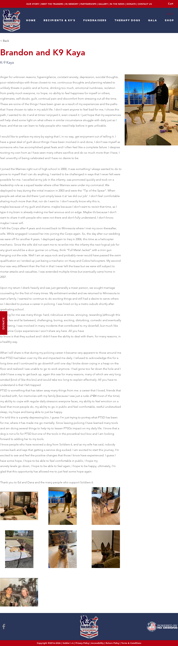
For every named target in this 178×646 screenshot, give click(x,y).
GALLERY (103, 3)
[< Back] (8, 41)
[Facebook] (3, 626)
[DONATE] (3, 323)
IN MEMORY (71, 3)
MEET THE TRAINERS (52, 3)
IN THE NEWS (117, 3)
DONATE (131, 3)
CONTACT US (145, 3)
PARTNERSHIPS (88, 3)
